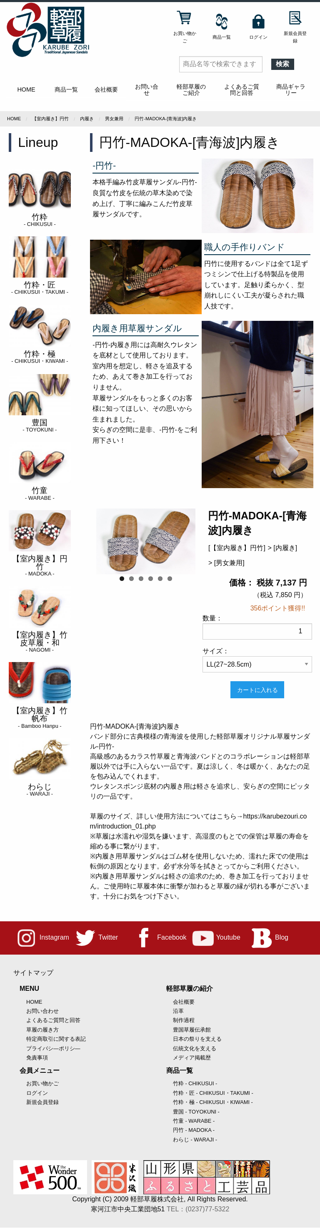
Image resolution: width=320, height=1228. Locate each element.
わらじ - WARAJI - (195, 1139)
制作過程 (184, 1020)
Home (14, 118)
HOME (26, 89)
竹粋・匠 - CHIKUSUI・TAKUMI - (213, 1093)
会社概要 (106, 89)
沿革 (178, 1011)
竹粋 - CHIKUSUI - (195, 1083)
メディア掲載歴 (192, 1057)
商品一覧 (66, 89)
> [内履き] (282, 547)
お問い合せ (146, 89)
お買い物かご (42, 1083)
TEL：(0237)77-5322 (198, 1209)
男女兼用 (114, 118)
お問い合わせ (42, 1011)
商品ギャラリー (290, 89)
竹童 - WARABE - (194, 1121)
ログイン (37, 1093)
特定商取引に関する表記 (56, 1039)
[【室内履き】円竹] (236, 547)
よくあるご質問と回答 (241, 89)
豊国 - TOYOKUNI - (196, 1112)
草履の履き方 (42, 1030)
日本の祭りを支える (197, 1039)
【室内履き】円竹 (50, 118)
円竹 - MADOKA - (194, 1130)
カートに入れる (257, 690)
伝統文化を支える (194, 1048)
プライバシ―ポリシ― (53, 1048)
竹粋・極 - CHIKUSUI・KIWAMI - (213, 1102)
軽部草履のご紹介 (191, 89)
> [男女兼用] (226, 562)
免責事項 (37, 1057)
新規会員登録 (42, 1102)
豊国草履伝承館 (192, 1030)
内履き (87, 118)
